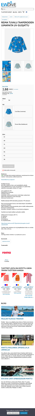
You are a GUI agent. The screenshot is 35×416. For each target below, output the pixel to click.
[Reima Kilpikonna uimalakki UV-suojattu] (17, 286)
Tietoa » (26, 410)
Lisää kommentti (6, 241)
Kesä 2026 (5, 86)
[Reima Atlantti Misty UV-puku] (29, 286)
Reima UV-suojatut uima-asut (21, 16)
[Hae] (17, 9)
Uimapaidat (5, 19)
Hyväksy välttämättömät (13, 413)
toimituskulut (16, 89)
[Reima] (6, 255)
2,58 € (11, 93)
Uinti (11, 16)
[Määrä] (5, 100)
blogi (15, 12)
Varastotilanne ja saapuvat (7, 179)
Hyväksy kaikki (24, 413)
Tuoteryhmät (6, 12)
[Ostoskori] (24, 12)
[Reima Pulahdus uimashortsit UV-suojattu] (6, 286)
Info (20, 12)
